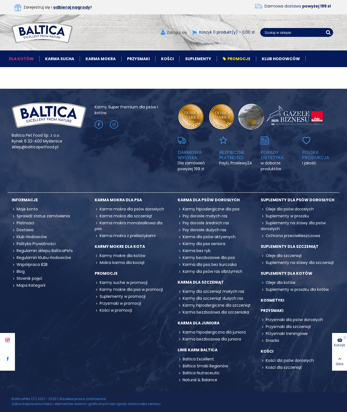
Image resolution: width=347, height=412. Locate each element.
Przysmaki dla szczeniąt (286, 327)
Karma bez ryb (194, 251)
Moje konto (25, 209)
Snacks (270, 341)
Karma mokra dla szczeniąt (123, 216)
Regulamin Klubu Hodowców (41, 258)
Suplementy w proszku (285, 216)
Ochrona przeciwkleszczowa (290, 236)
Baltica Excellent (196, 359)
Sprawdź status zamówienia (41, 216)
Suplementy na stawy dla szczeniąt (297, 263)
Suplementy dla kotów (286, 273)
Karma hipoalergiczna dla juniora (212, 332)
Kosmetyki (272, 300)
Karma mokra (101, 59)
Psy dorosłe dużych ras (202, 230)
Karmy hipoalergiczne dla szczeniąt (214, 305)
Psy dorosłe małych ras (202, 216)
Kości (167, 59)
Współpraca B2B (30, 265)
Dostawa (22, 230)
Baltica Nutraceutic (199, 373)
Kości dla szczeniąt (281, 367)
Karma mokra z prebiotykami (125, 236)
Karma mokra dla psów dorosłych (129, 209)
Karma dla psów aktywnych (206, 237)
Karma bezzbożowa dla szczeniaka (213, 312)
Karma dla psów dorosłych (209, 200)
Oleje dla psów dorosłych (287, 209)
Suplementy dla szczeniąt (289, 246)
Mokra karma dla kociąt (120, 263)
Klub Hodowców (281, 59)
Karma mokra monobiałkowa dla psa (128, 226)
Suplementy (198, 59)
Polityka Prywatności (34, 244)
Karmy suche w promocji (121, 283)
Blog (18, 271)
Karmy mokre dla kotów (120, 256)
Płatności (23, 223)
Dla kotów (21, 59)
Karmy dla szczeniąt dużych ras (210, 298)
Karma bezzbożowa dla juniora (209, 339)
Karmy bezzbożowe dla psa (206, 258)
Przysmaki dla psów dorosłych (292, 320)
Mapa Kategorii (28, 285)
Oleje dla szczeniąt (281, 256)
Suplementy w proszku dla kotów (295, 290)
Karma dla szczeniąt (201, 282)
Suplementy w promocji (120, 296)
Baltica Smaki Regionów (203, 366)
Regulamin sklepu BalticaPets (42, 251)
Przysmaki (138, 59)
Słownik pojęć (27, 278)
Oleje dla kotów (278, 283)
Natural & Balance (197, 380)
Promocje (236, 59)
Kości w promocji (113, 310)
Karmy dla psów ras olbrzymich (210, 271)
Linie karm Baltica (197, 350)
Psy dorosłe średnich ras (203, 223)
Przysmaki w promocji (118, 303)
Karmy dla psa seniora (201, 244)
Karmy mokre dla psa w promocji (129, 290)
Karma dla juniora (198, 323)
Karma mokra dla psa (118, 200)
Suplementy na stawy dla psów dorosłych (293, 226)
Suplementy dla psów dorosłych (297, 200)
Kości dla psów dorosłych (287, 360)
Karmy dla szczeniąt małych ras (211, 291)
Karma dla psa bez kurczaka (207, 265)
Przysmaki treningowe (284, 334)
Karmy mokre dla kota (120, 246)
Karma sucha (59, 59)
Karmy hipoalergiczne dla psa (208, 209)
